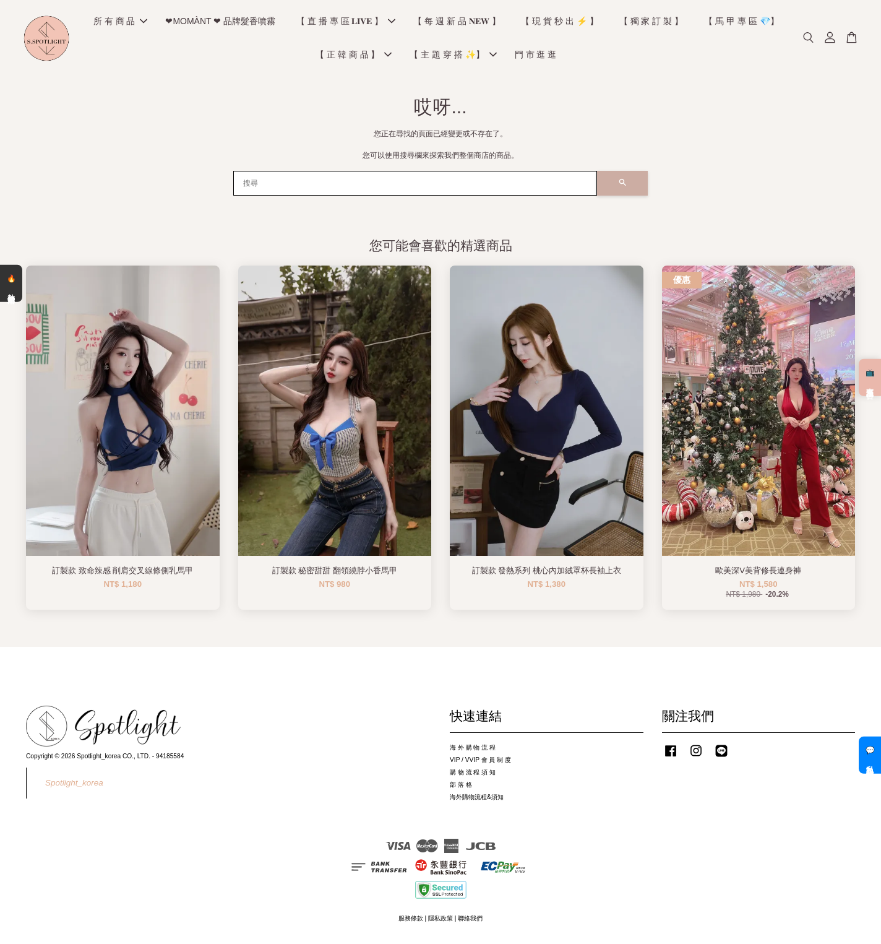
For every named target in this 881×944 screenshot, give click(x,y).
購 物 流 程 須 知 (473, 774)
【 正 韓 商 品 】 (354, 56)
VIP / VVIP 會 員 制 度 (480, 761)
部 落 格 (461, 786)
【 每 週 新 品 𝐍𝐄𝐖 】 (456, 22)
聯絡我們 (470, 920)
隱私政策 (440, 920)
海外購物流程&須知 (477, 798)
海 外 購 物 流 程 (473, 749)
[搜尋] (415, 185)
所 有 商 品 (120, 22)
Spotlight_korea (74, 784)
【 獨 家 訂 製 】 (651, 22)
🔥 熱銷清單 (11, 283)
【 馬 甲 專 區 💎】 (741, 22)
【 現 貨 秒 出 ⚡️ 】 (559, 22)
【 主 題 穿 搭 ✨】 (453, 56)
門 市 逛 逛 (536, 56)
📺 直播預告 (870, 377)
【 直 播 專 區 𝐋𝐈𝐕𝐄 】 (345, 22)
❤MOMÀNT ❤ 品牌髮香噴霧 (220, 22)
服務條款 (410, 920)
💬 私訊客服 (870, 755)
